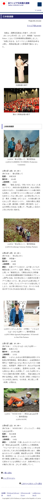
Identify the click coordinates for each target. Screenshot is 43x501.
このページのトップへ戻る (31, 483)
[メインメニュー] (40, 4)
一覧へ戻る (7, 473)
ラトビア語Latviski (34, 26)
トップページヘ (9, 478)
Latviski (39, 10)
